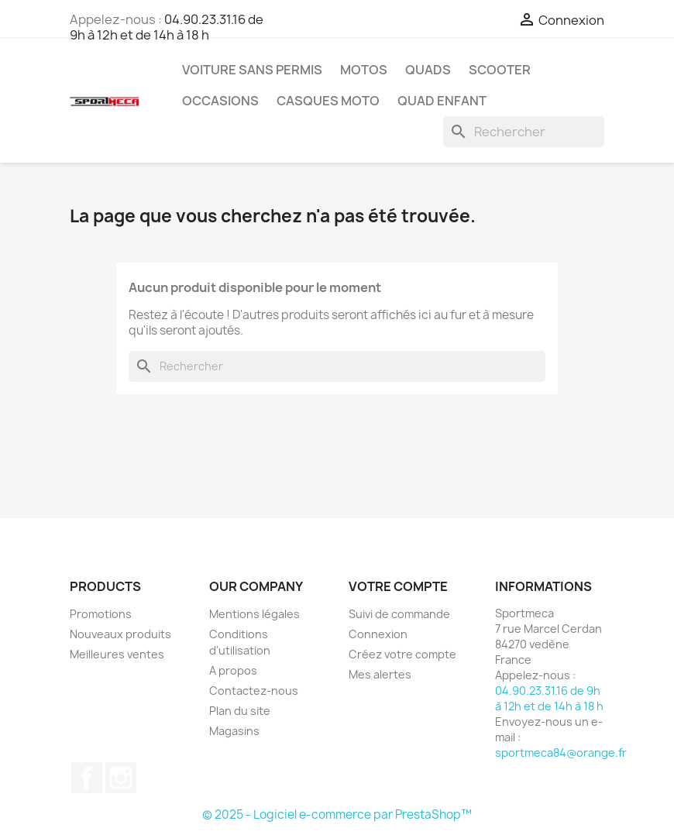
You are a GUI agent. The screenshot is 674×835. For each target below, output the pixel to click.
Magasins (234, 730)
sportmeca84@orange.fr (561, 752)
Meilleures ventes (117, 654)
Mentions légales (254, 613)
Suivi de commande (399, 613)
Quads (428, 69)
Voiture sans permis (252, 69)
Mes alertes (380, 674)
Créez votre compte (402, 654)
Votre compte (398, 586)
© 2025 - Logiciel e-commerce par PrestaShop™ (337, 814)
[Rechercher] (523, 131)
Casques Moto (328, 100)
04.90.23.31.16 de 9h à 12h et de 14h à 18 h (166, 27)
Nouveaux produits (120, 634)
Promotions (101, 613)
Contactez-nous (253, 690)
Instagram (120, 777)
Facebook (86, 777)
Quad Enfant (442, 100)
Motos (363, 69)
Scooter (500, 69)
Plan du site (239, 710)
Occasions (220, 100)
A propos (233, 670)
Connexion (378, 634)
